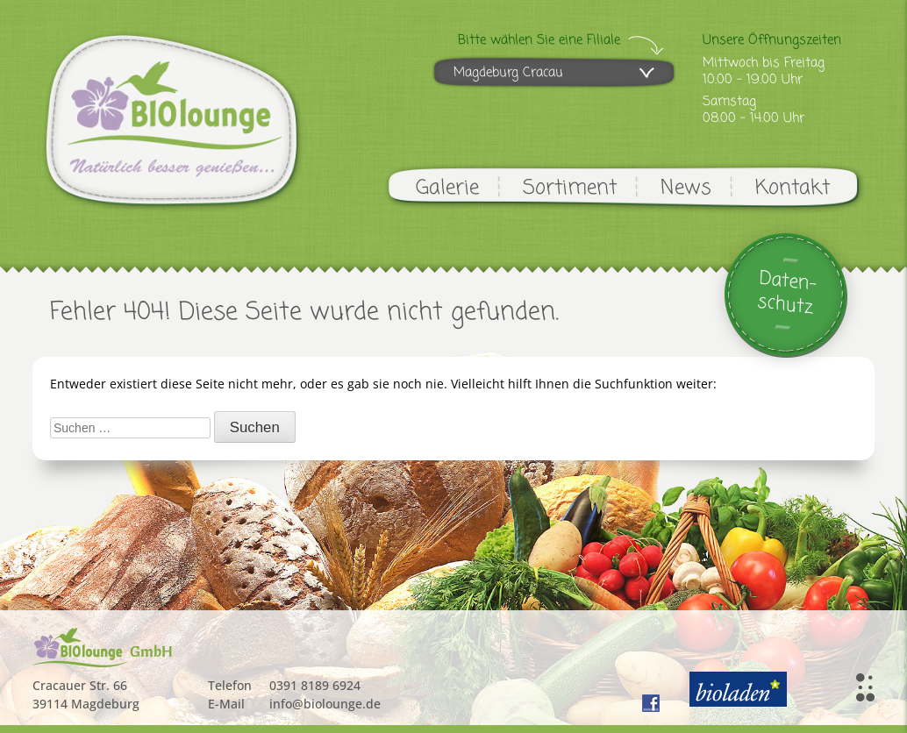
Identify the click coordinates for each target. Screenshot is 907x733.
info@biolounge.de (325, 703)
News (686, 188)
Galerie (447, 188)
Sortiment (570, 188)
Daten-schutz (787, 293)
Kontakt (792, 188)
